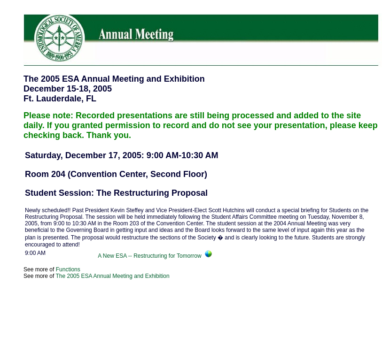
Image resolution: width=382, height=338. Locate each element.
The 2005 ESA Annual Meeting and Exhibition (112, 276)
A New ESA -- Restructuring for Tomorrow (151, 256)
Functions (68, 269)
